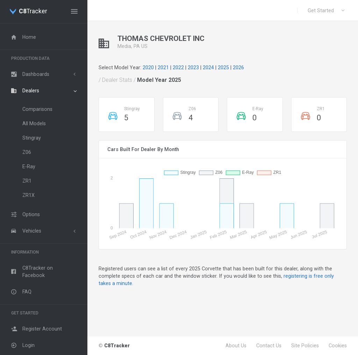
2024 (208, 67)
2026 (238, 67)
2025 (223, 67)
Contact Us (268, 345)
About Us (235, 345)
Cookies (338, 345)
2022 (178, 67)
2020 (148, 67)
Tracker (33, 11)
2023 (193, 67)
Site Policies (305, 345)
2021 (163, 67)
